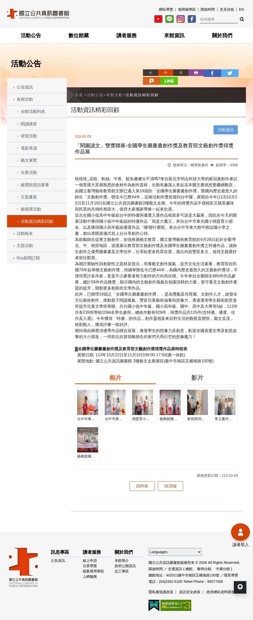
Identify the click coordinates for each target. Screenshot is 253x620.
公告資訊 (25, 87)
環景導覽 (231, 566)
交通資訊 (175, 560)
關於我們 (222, 35)
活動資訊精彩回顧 (37, 221)
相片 (115, 368)
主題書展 (29, 197)
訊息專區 (60, 543)
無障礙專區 (187, 9)
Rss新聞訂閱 (28, 258)
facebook (192, 72)
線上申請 (90, 552)
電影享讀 (29, 148)
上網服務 (90, 568)
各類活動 (25, 99)
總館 (189, 560)
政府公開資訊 (125, 557)
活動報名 (25, 233)
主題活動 (25, 245)
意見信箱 (227, 9)
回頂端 (170, 477)
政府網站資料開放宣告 (224, 583)
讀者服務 (126, 35)
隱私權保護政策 (161, 583)
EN (241, 9)
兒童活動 (29, 172)
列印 (177, 72)
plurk (223, 72)
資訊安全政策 (189, 583)
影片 (197, 368)
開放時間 (208, 9)
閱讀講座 (29, 124)
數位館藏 (79, 35)
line (238, 72)
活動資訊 (226, 121)
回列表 (142, 477)
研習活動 (29, 136)
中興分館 (223, 560)
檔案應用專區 (93, 562)
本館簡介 (122, 552)
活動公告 (31, 35)
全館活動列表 (33, 111)
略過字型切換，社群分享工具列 (126, 68)
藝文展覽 (29, 160)
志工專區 (122, 562)
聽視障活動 (31, 209)
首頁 (79, 86)
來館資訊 (174, 35)
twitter (208, 72)
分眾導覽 (90, 557)
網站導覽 (166, 9)
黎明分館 (204, 560)
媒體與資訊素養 (35, 185)
